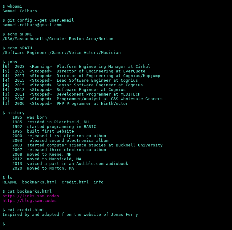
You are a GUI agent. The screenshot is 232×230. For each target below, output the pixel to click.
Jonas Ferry (124, 214)
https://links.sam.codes (30, 196)
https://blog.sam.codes (29, 200)
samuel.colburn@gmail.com (32, 25)
